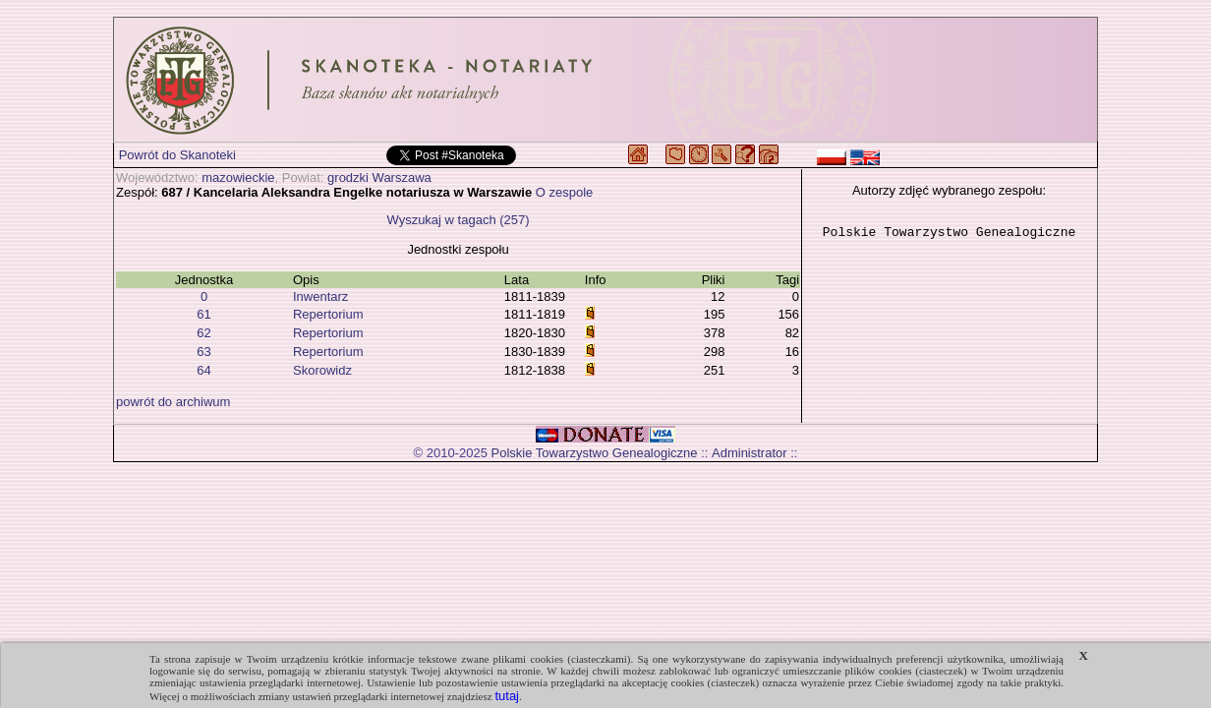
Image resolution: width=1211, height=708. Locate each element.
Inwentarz (320, 296)
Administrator (749, 452)
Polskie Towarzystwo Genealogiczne (594, 452)
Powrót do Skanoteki (177, 155)
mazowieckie (238, 177)
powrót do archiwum (173, 401)
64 (203, 370)
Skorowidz (322, 370)
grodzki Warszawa (379, 177)
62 (203, 332)
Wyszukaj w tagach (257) (457, 219)
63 (203, 351)
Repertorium (328, 314)
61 (203, 314)
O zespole (565, 192)
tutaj (506, 695)
